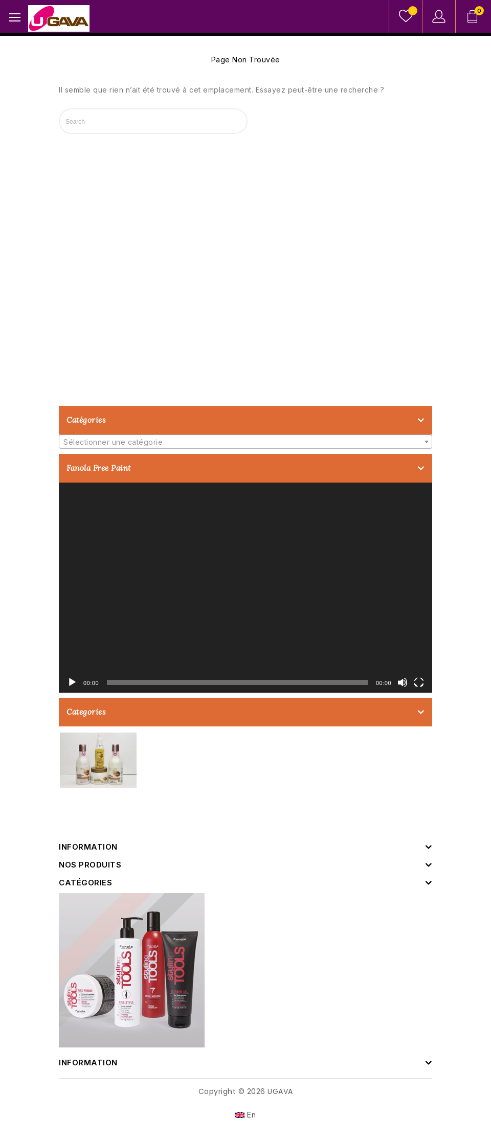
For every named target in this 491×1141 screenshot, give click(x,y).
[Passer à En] (245, 1115)
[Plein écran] (419, 682)
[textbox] (245, 442)
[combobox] (245, 442)
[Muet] (402, 682)
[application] (245, 588)
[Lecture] (72, 682)
